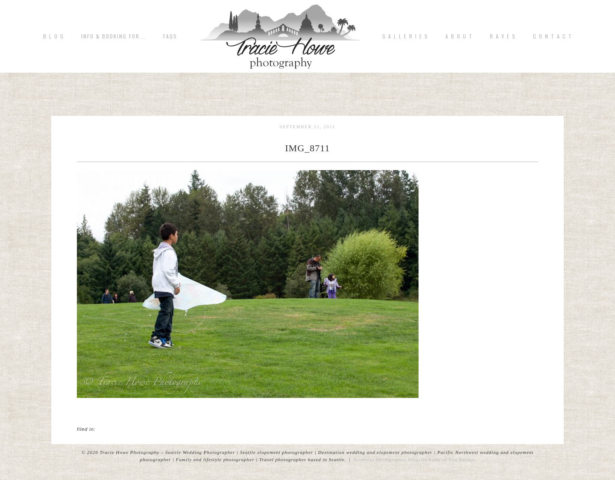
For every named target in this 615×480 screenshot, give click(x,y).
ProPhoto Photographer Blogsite (390, 459)
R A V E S (503, 36)
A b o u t (459, 36)
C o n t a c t (552, 36)
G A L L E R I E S (405, 36)
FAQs (170, 36)
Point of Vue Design (452, 459)
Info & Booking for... (113, 36)
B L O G (53, 36)
